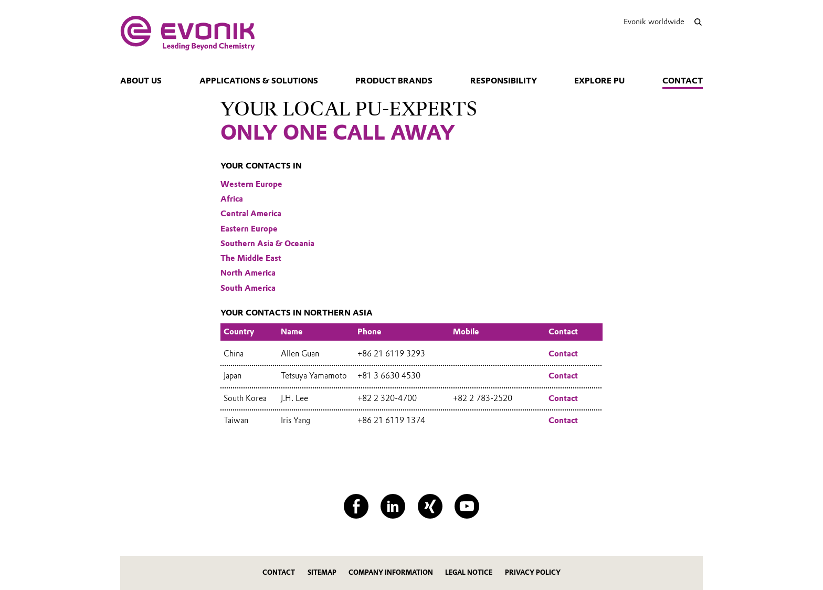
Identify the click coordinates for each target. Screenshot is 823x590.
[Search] (698, 22)
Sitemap (322, 572)
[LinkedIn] (393, 506)
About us (141, 81)
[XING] (430, 506)
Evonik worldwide (654, 21)
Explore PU (599, 81)
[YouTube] (467, 506)
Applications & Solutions (258, 81)
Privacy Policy (533, 572)
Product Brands (393, 81)
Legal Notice (468, 572)
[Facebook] (356, 506)
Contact (682, 81)
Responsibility (503, 81)
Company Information (391, 572)
